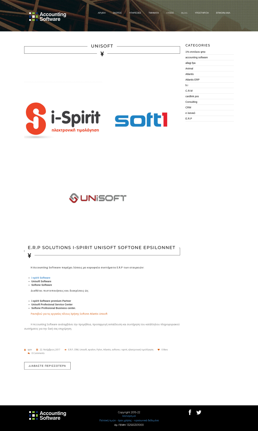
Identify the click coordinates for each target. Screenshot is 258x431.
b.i (186, 85)
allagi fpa (190, 63)
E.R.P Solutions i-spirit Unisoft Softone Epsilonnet (101, 248)
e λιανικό (190, 113)
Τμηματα (154, 12)
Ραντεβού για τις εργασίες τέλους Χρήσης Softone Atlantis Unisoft (69, 313)
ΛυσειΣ (170, 12)
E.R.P (70, 349)
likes (163, 349)
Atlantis (107, 349)
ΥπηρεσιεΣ (135, 12)
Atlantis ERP (192, 79)
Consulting (191, 101)
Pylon (99, 349)
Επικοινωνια (223, 12)
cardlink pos (192, 96)
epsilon (91, 349)
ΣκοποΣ (117, 12)
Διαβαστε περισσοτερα (47, 366)
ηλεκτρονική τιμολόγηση (140, 349)
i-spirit (124, 349)
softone (116, 349)
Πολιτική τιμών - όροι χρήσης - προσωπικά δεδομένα (129, 420)
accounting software (196, 57)
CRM (76, 349)
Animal (189, 68)
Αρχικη (102, 12)
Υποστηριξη (202, 12)
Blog (184, 12)
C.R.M (189, 90)
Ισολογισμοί (129, 416)
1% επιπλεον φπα (195, 51)
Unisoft (102, 46)
